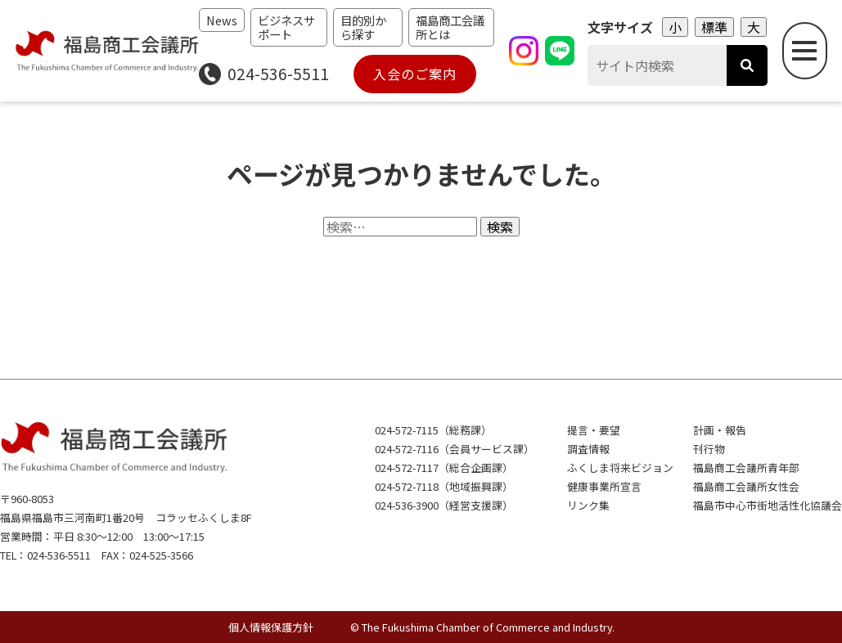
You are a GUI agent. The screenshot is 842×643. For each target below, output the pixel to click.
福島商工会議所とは (450, 27)
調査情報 (588, 448)
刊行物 (709, 448)
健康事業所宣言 (604, 486)
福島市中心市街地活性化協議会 (767, 505)
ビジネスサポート (286, 27)
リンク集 (588, 505)
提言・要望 (593, 430)
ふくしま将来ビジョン (620, 467)
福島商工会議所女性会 (746, 486)
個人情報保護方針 (270, 627)
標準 (714, 27)
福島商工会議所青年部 (746, 467)
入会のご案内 (415, 73)
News (221, 20)
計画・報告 (719, 430)
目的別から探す (363, 27)
